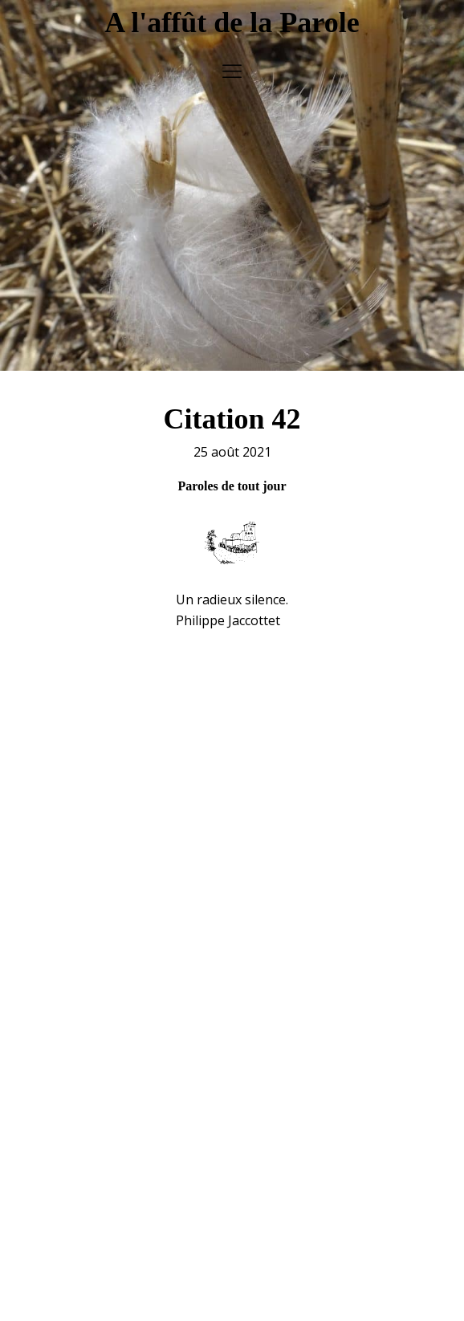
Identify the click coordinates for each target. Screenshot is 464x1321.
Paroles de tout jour (231, 477)
